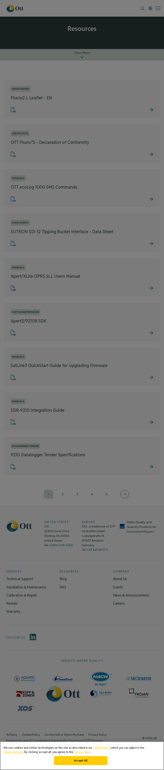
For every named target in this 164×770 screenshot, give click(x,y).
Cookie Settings (13, 752)
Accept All (80, 760)
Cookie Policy (101, 748)
